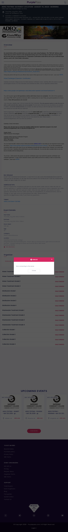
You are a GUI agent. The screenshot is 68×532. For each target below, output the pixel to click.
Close (34, 270)
